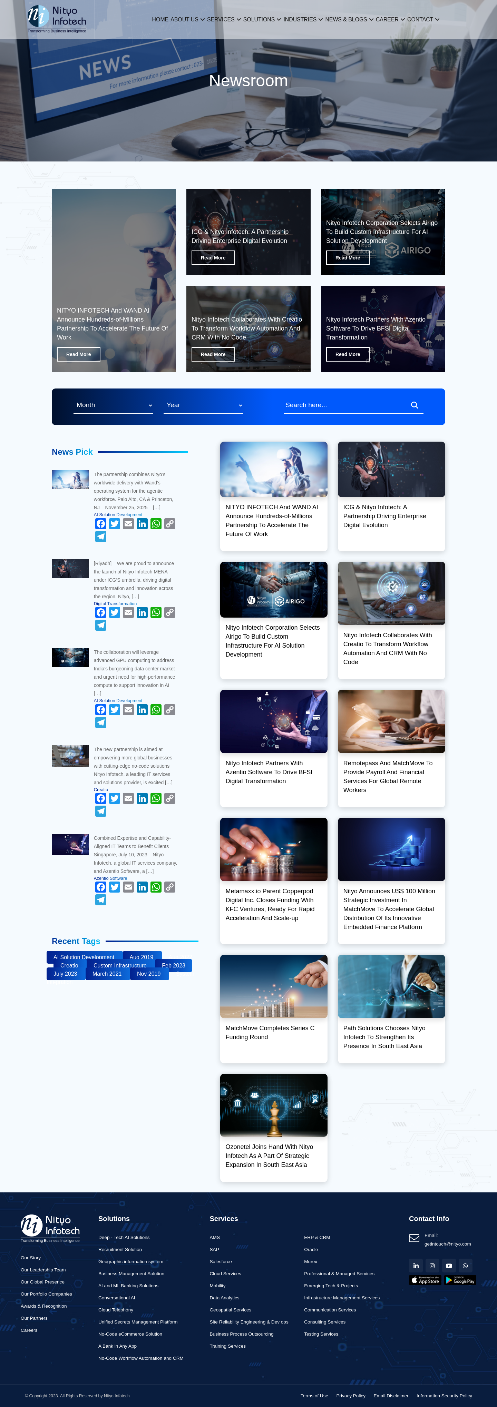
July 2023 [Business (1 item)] (66, 974)
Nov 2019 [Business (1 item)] (149, 974)
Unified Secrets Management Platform (138, 1322)
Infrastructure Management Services (342, 1297)
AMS (215, 1237)
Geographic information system (130, 1261)
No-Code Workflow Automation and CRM (141, 1358)
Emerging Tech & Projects (331, 1285)
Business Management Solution (131, 1273)
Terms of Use (314, 1395)
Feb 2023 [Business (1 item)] (173, 965)
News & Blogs (352, 19)
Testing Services (321, 1334)
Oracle (311, 1249)
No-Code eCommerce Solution (130, 1334)
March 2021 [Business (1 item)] (107, 974)
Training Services (228, 1346)
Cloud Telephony (115, 1309)
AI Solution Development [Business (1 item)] (84, 957)
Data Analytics (225, 1297)
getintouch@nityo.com (448, 1244)
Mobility (218, 1285)
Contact (435, 19)
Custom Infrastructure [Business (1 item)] (121, 965)
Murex (310, 1261)
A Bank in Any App (117, 1346)
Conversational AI (116, 1297)
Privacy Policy (351, 1395)
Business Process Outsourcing (242, 1334)
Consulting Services (324, 1322)
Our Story (31, 1257)
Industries (302, 19)
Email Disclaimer (390, 1395)
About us (174, 19)
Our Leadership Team (43, 1269)
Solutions (257, 19)
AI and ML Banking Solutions (128, 1285)
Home (146, 19)
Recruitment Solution (120, 1249)
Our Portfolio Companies (46, 1294)
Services (214, 19)
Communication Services (330, 1309)
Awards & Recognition (44, 1306)
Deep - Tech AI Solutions (124, 1237)
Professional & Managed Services (339, 1273)
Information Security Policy (444, 1395)
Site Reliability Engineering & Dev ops (249, 1322)
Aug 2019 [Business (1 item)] (142, 957)
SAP (214, 1249)
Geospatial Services (231, 1309)
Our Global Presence (43, 1282)
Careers (29, 1330)
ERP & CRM (317, 1237)
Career (398, 19)
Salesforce (221, 1261)
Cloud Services (225, 1273)
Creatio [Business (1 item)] (70, 965)
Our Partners (34, 1318)
